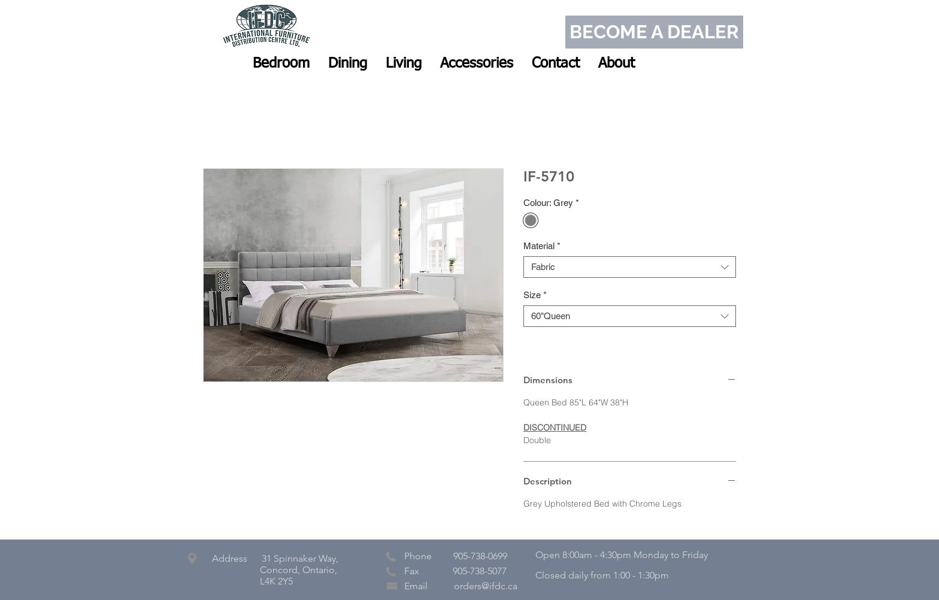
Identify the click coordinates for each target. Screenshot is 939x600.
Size (535, 295)
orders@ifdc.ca (485, 586)
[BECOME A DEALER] (654, 32)
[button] (281, 63)
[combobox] (629, 267)
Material (542, 246)
